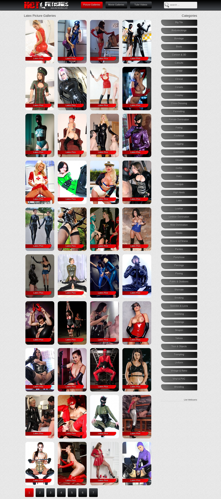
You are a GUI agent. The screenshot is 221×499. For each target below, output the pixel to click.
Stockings (179, 322)
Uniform (179, 362)
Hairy (179, 176)
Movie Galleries (116, 4)
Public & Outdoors (179, 281)
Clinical (179, 79)
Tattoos (179, 338)
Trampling (179, 354)
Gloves (179, 160)
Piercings (179, 265)
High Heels (179, 192)
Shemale (179, 289)
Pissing (179, 273)
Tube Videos (140, 4)
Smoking (179, 298)
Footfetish (179, 136)
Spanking (179, 314)
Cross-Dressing (179, 103)
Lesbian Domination (179, 217)
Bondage (179, 38)
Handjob (179, 184)
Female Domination (179, 119)
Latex (179, 200)
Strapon (179, 330)
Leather (179, 208)
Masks (179, 233)
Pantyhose (179, 257)
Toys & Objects (179, 346)
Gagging (179, 144)
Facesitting (179, 111)
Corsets (179, 87)
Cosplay (179, 95)
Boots (179, 46)
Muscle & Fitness (179, 241)
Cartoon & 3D (179, 55)
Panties (179, 249)
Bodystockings (179, 30)
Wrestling (179, 387)
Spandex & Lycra (179, 306)
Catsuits (179, 63)
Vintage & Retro (179, 371)
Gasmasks (179, 152)
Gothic (179, 168)
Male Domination (179, 225)
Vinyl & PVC (179, 379)
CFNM (179, 71)
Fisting (179, 127)
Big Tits (179, 22)
